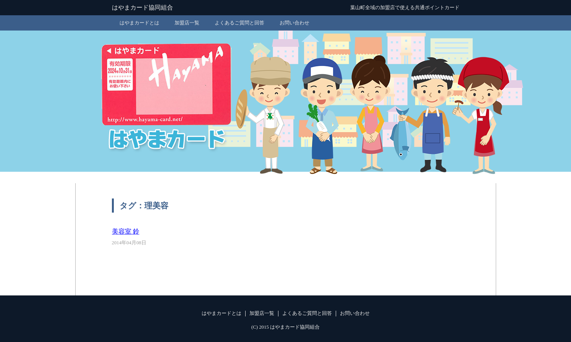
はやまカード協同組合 (142, 7)
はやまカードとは (139, 23)
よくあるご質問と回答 (239, 23)
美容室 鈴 (125, 231)
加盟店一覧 (187, 23)
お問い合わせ (294, 23)
